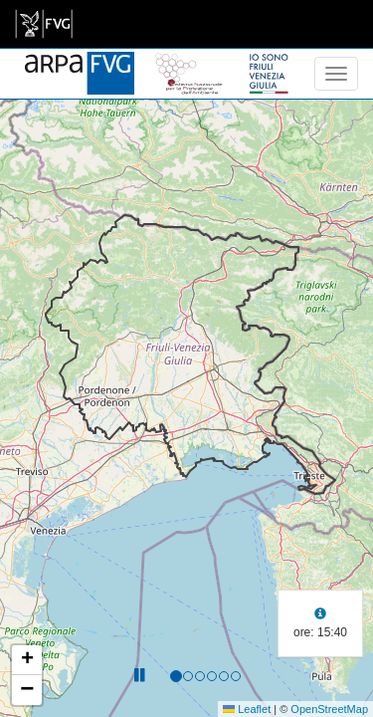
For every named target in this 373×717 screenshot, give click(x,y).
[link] (44, 24)
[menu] (336, 74)
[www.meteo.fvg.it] (79, 62)
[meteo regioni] (5, 74)
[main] (44, 24)
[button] (27, 660)
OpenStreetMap (329, 709)
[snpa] (189, 62)
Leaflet (247, 709)
